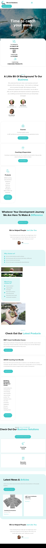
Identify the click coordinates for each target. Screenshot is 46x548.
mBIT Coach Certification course (15, 296)
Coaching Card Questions (10, 466)
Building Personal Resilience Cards (7, 339)
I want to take (34, 44)
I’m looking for (13, 44)
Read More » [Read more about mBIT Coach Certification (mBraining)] (27, 457)
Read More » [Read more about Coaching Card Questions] (6, 470)
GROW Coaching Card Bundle (14, 316)
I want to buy (15, 54)
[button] (32, 3)
